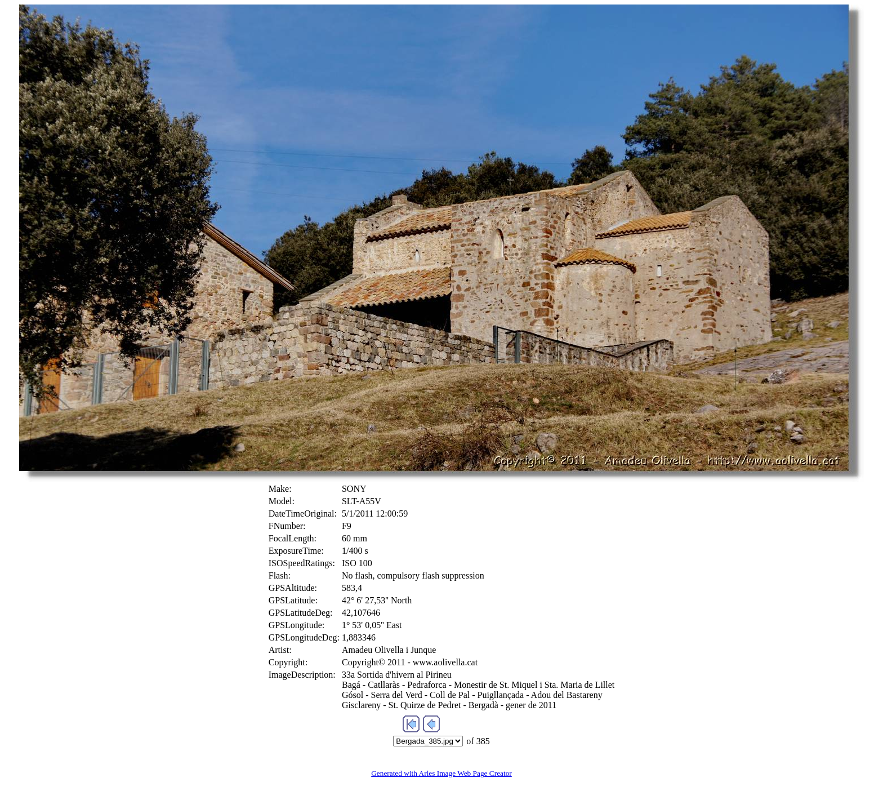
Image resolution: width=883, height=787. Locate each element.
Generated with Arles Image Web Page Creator (441, 773)
